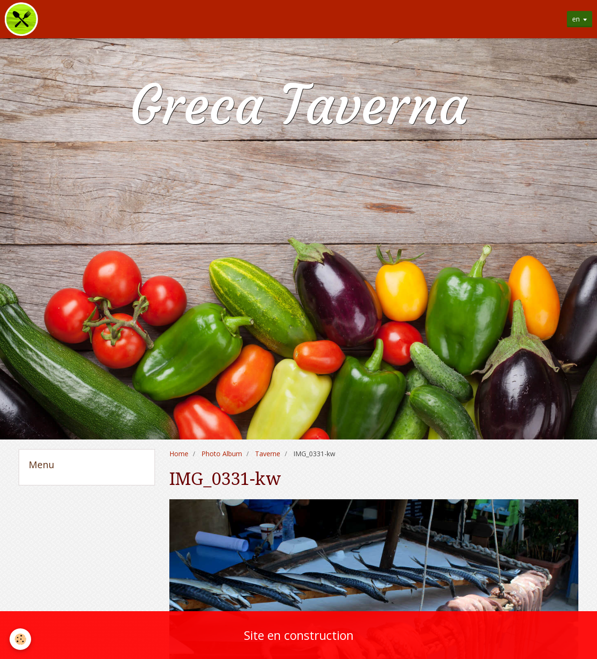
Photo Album (221, 453)
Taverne (267, 453)
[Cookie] (20, 639)
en (576, 18)
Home (178, 453)
